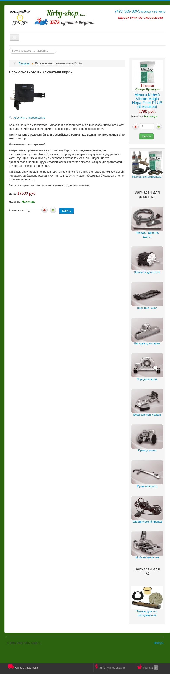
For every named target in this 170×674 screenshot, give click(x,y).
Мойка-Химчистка (147, 557)
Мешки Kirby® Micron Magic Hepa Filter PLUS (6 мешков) (147, 101)
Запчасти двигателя (147, 272)
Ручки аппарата (147, 486)
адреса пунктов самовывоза (140, 17)
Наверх (158, 643)
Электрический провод (147, 521)
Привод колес (147, 450)
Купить (146, 136)
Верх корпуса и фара (147, 414)
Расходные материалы (147, 176)
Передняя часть (147, 379)
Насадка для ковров (147, 343)
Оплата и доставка (23, 666)
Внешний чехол (147, 307)
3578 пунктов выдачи (110, 666)
